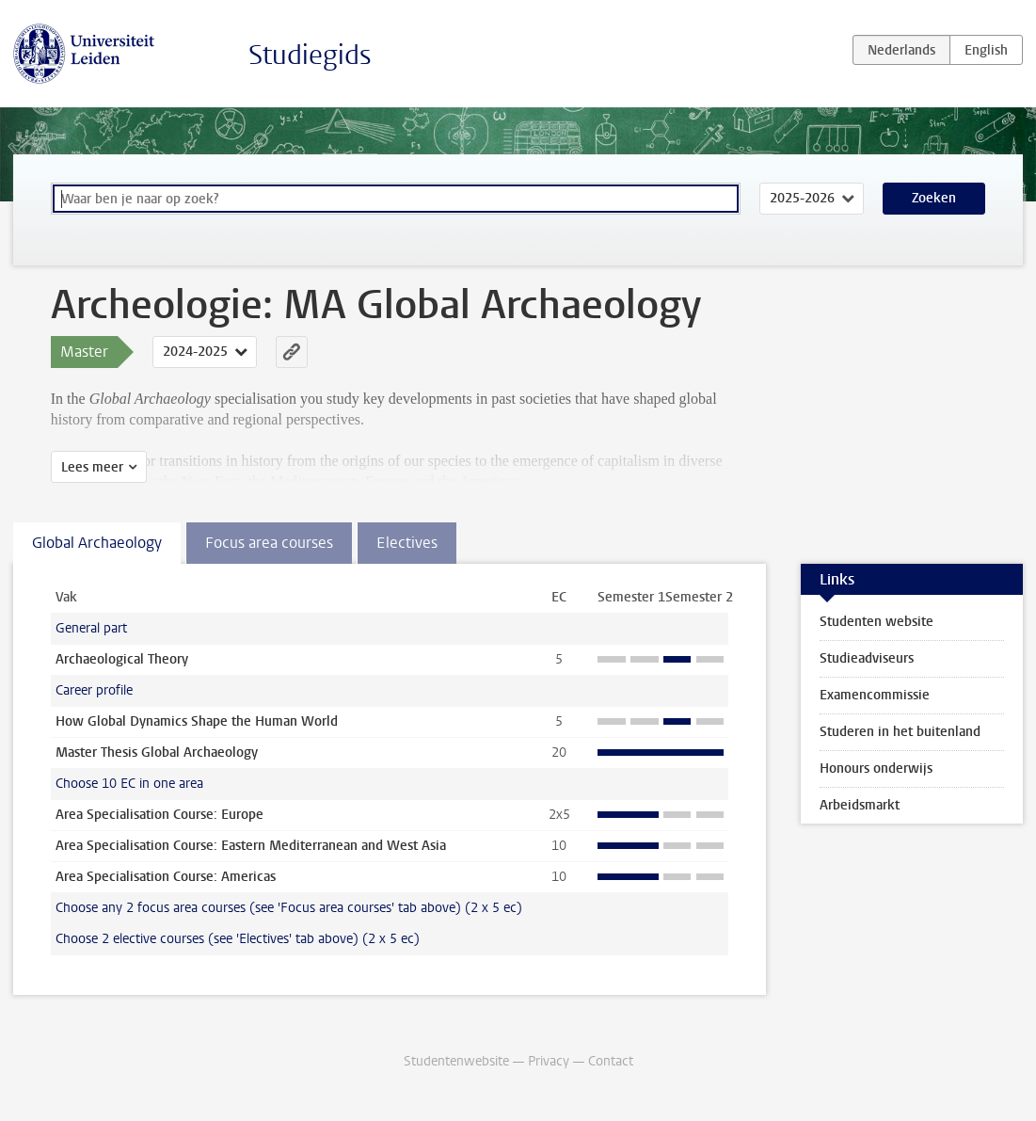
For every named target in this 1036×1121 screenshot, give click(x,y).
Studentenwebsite (456, 1061)
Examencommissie (875, 695)
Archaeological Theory (122, 659)
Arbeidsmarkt (860, 805)
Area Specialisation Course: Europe (159, 815)
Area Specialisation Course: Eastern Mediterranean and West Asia (251, 846)
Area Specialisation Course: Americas (166, 877)
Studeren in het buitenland (900, 732)
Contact (610, 1061)
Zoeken (934, 198)
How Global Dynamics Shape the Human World (197, 721)
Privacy (548, 1061)
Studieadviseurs (867, 658)
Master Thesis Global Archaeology (157, 752)
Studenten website (876, 622)
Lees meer (92, 467)
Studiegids (310, 55)
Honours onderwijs (876, 768)
